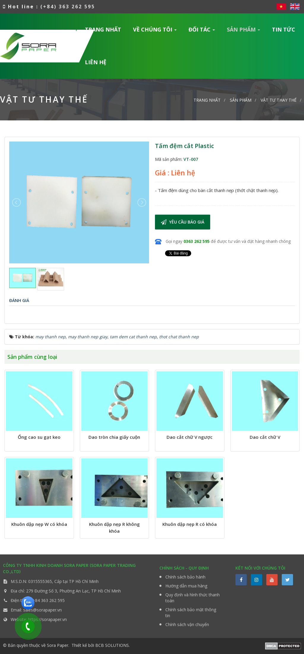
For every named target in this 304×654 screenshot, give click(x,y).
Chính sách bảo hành (185, 577)
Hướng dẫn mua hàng (186, 586)
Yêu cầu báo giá (182, 222)
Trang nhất (103, 29)
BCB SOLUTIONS (112, 645)
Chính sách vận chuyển (187, 624)
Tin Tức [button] (283, 29)
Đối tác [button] (202, 31)
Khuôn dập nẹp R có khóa (189, 524)
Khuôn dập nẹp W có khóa (39, 524)
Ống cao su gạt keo (39, 437)
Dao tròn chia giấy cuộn (114, 437)
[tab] (19, 300)
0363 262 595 (196, 241)
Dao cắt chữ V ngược (190, 437)
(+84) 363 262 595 (67, 6)
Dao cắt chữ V (265, 437)
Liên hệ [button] (95, 62)
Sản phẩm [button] (243, 31)
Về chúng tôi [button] (155, 31)
